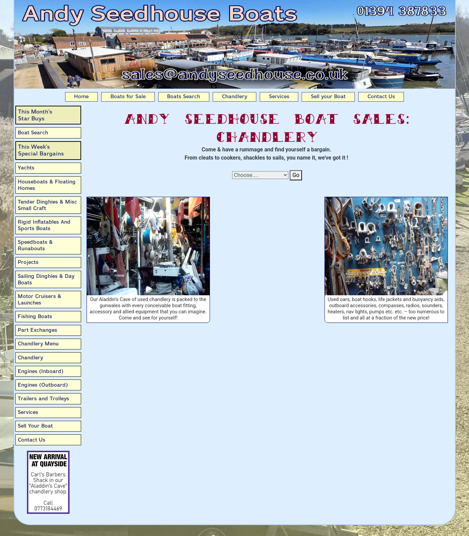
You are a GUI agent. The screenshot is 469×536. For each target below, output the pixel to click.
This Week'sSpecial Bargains (41, 150)
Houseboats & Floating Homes (47, 185)
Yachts (26, 168)
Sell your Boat (328, 96)
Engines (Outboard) (43, 385)
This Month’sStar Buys (35, 115)
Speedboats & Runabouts (35, 245)
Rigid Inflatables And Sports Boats (44, 225)
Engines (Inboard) (40, 371)
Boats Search (183, 96)
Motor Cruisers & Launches (39, 299)
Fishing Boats (35, 316)
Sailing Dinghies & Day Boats (46, 279)
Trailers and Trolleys (43, 399)
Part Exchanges (37, 330)
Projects (28, 262)
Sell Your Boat (35, 426)
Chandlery (234, 96)
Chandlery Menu (38, 344)
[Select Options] (260, 175)
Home (81, 96)
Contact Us (381, 96)
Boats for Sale (128, 96)
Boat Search (33, 133)
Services (279, 96)
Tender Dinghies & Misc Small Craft (47, 205)
